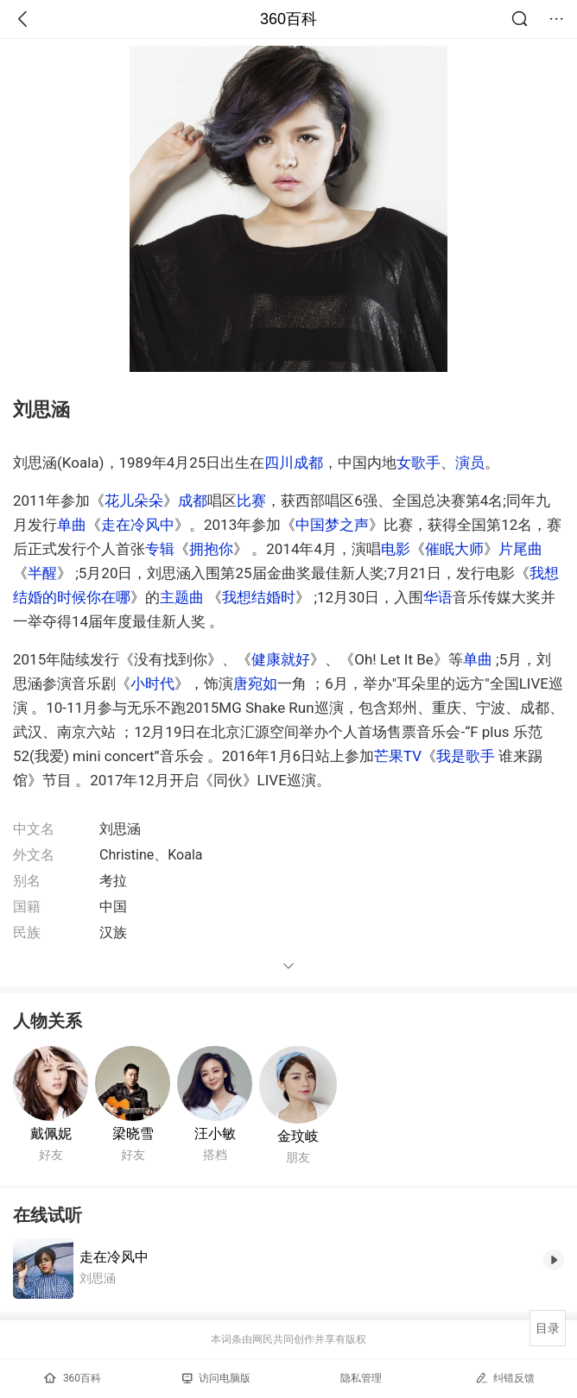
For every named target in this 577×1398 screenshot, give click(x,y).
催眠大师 (454, 548)
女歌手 (418, 462)
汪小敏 (215, 1133)
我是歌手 (465, 756)
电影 (395, 548)
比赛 (251, 500)
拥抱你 (211, 548)
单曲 (71, 524)
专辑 (159, 548)
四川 (279, 462)
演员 (470, 462)
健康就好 (280, 659)
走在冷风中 (137, 524)
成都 (308, 462)
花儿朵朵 (134, 500)
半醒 (42, 573)
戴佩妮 (51, 1133)
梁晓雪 (133, 1133)
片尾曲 (520, 548)
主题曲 (182, 597)
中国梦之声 (332, 524)
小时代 (152, 683)
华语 (438, 597)
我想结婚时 (258, 597)
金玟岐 (298, 1136)
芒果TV (398, 756)
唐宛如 (255, 683)
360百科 (288, 19)
